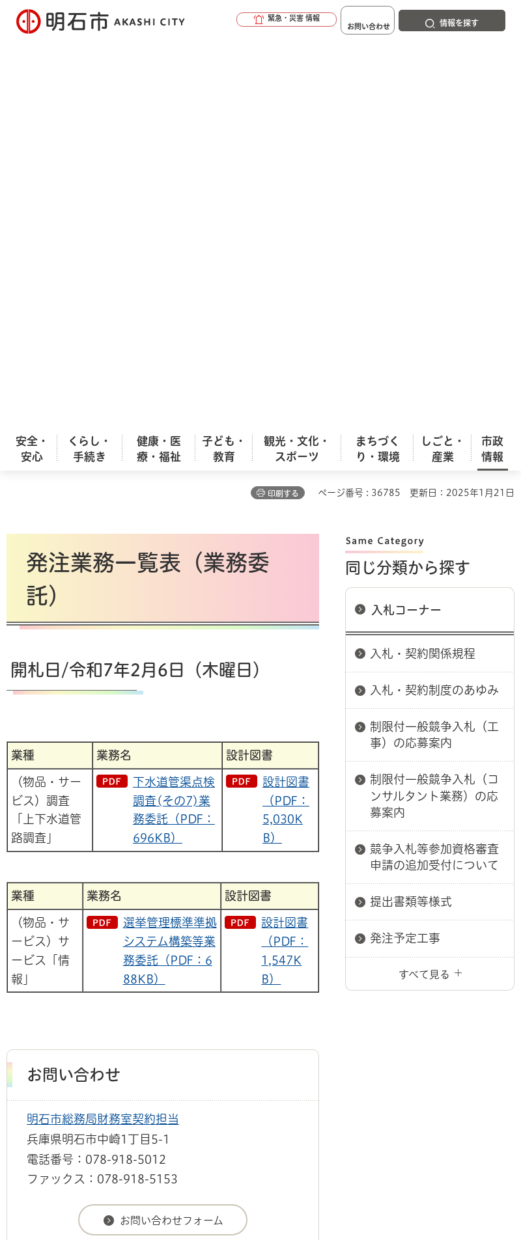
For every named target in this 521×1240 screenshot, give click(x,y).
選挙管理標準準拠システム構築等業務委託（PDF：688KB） (170, 564)
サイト (340, 978)
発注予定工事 (405, 551)
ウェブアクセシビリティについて (294, 958)
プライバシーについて (119, 978)
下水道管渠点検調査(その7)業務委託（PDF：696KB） (174, 423)
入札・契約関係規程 (422, 267)
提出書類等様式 (411, 515)
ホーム (20, 911)
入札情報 (110, 911)
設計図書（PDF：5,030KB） (285, 423)
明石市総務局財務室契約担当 (103, 732)
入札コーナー (406, 223)
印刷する (283, 107)
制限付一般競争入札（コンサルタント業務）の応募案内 (434, 409)
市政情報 (62, 911)
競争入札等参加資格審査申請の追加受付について (434, 470)
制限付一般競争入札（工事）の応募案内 (434, 348)
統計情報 (361, 1139)
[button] (247, 21)
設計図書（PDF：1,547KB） (284, 564)
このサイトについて (114, 958)
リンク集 (247, 978)
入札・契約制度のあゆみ (434, 303)
